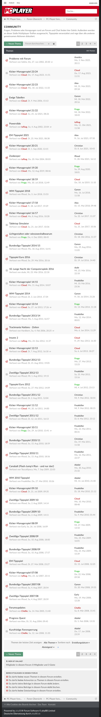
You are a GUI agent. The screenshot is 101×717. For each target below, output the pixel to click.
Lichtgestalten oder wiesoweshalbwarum (30, 234)
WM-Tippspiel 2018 (19, 191)
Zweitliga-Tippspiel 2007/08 (23, 596)
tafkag (24, 127)
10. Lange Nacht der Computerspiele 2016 (31, 269)
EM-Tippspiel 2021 (19, 135)
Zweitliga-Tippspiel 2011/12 (23, 416)
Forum (11, 3)
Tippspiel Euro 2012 (19, 384)
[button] (95, 44)
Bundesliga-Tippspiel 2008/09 (24, 549)
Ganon (77, 96)
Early (23, 527)
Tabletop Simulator (19, 223)
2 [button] (82, 44)
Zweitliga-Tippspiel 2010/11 (23, 453)
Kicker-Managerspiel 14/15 (23, 282)
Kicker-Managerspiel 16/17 (23, 213)
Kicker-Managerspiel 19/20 (23, 168)
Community (12, 27)
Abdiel (77, 465)
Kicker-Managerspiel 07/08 (23, 573)
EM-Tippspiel (16, 561)
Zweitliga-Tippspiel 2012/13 (23, 373)
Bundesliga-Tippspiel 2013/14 (24, 316)
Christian (78, 146)
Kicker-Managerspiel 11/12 (23, 405)
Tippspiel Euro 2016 (19, 257)
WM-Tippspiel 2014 (19, 294)
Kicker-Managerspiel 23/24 (23, 72)
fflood (77, 156)
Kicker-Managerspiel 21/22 (23, 110)
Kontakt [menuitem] (51, 705)
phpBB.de (35, 714)
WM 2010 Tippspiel (19, 478)
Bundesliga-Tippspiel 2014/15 (24, 246)
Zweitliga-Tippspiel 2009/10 (23, 500)
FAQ (18, 3)
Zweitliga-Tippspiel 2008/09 (23, 536)
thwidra (78, 57)
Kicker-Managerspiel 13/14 (23, 304)
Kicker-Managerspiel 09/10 (23, 488)
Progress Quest (17, 618)
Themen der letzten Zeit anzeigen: (34, 642)
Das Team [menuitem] (42, 705)
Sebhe (24, 62)
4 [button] (90, 44)
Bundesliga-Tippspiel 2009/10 (24, 512)
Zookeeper (15, 156)
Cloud (24, 75)
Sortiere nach (74, 642)
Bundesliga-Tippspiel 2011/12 (24, 395)
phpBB (19, 711)
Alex (76, 83)
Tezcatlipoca (27, 469)
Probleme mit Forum (20, 59)
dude (23, 272)
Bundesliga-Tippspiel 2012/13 (24, 360)
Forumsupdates (17, 608)
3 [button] (86, 44)
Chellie (24, 611)
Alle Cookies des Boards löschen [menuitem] (20, 704)
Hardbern (25, 331)
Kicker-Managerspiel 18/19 (23, 179)
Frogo (77, 109)
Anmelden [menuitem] (93, 3)
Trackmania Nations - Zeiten (24, 327)
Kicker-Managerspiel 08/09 (23, 523)
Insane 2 (13, 338)
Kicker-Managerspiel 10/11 (23, 427)
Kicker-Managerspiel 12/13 (23, 348)
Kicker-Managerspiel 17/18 (23, 203)
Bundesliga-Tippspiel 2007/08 (24, 584)
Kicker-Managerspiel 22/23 (23, 85)
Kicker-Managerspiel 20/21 (23, 146)
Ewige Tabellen (17, 97)
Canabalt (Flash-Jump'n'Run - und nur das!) (31, 466)
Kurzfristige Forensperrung (23, 630)
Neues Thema (13, 44)
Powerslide (15, 124)
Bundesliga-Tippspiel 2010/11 (24, 440)
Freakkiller (79, 281)
